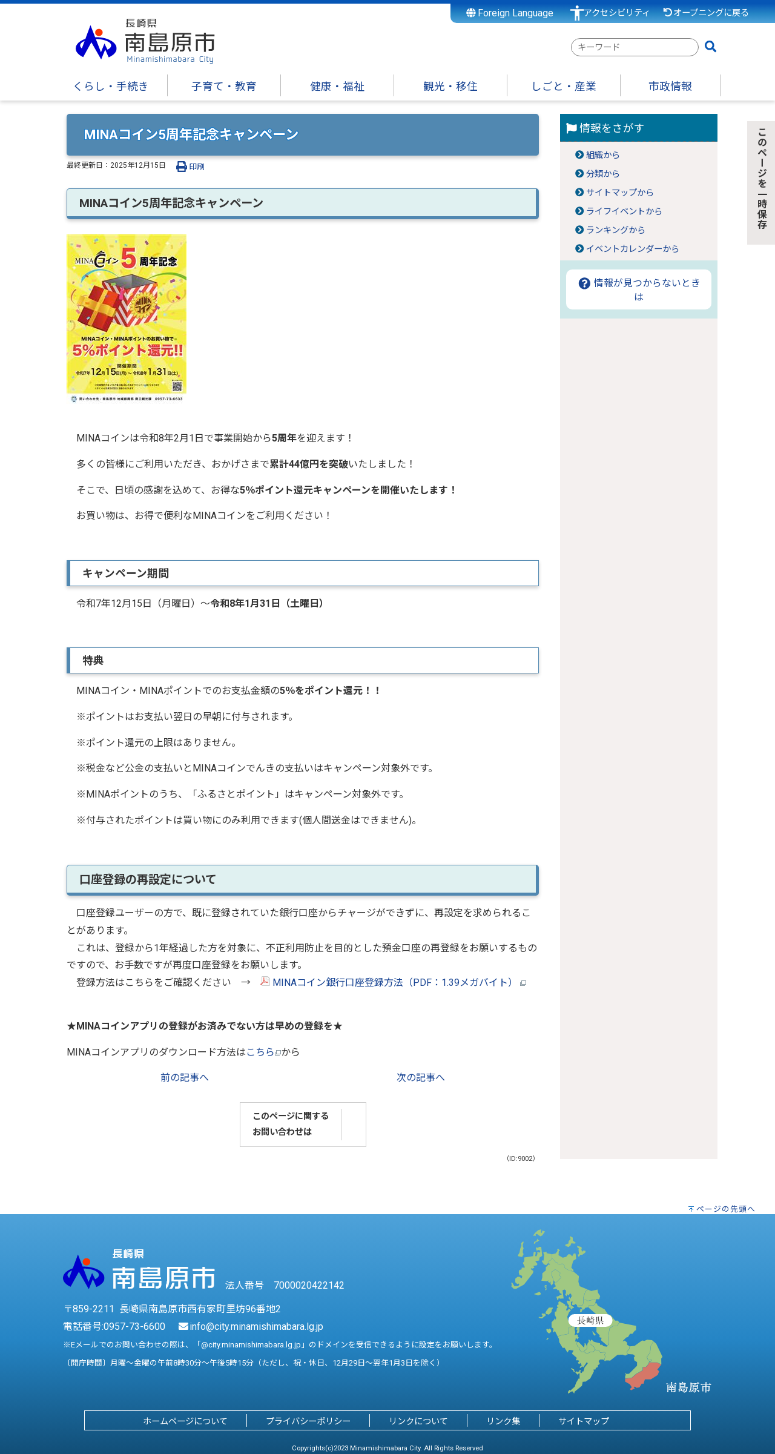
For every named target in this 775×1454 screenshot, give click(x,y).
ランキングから (615, 230)
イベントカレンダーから (632, 249)
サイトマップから (620, 193)
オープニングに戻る (705, 13)
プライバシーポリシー (308, 1421)
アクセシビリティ (617, 13)
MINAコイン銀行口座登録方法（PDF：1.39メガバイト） (393, 982)
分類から (603, 174)
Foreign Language (510, 13)
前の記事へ (184, 1077)
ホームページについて (185, 1421)
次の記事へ (421, 1077)
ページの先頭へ (726, 1209)
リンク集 (503, 1421)
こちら (263, 1052)
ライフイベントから (624, 212)
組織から (603, 155)
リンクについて (418, 1421)
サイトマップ (583, 1421)
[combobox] (635, 47)
